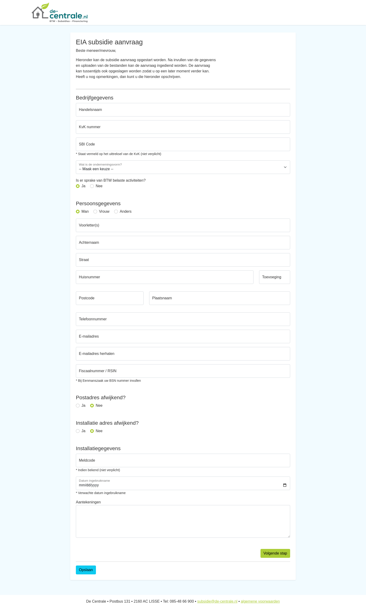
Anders (126, 211)
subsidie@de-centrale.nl (217, 601)
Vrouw (104, 211)
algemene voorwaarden (260, 601)
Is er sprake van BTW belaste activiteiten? (111, 180)
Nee (99, 186)
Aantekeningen (88, 502)
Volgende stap (275, 553)
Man (85, 211)
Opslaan (86, 570)
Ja (83, 186)
